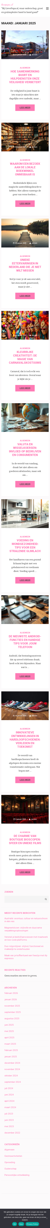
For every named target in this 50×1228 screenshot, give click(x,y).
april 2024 (9, 1101)
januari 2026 (10, 999)
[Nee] (46, 1218)
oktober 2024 (11, 1075)
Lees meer (25, 107)
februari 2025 (11, 1050)
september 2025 (12, 1012)
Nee (21, 1224)
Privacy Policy (32, 1224)
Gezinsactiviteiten (13, 1156)
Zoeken (8, 891)
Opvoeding (9, 1162)
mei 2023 (9, 1126)
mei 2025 (9, 1031)
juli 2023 (8, 1113)
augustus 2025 (11, 1018)
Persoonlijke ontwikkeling (16, 1175)
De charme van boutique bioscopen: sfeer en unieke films (25, 839)
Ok (14, 1224)
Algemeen (25, 68)
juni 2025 (9, 1024)
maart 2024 (10, 1107)
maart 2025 (10, 1044)
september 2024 (12, 1082)
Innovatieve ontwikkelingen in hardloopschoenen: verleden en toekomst (25, 739)
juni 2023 (9, 1120)
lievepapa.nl (7, 4)
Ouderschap (10, 1168)
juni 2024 (9, 1094)
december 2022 (12, 1132)
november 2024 (12, 1069)
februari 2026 (11, 993)
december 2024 (12, 1063)
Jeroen (34, 55)
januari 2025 (10, 1056)
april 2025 (9, 1037)
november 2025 (12, 1005)
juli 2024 (8, 1088)
